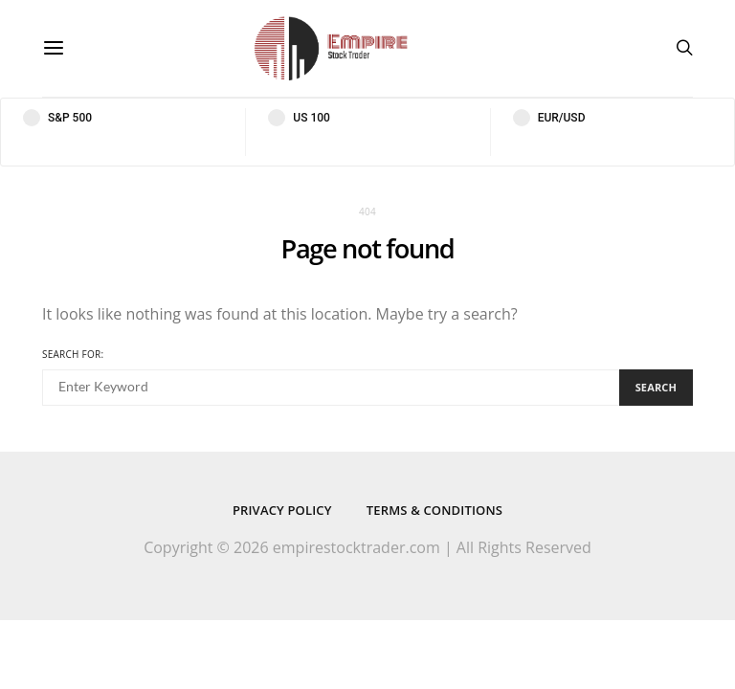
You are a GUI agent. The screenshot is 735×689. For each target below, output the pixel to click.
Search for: (72, 354)
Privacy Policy (282, 510)
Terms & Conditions (434, 510)
